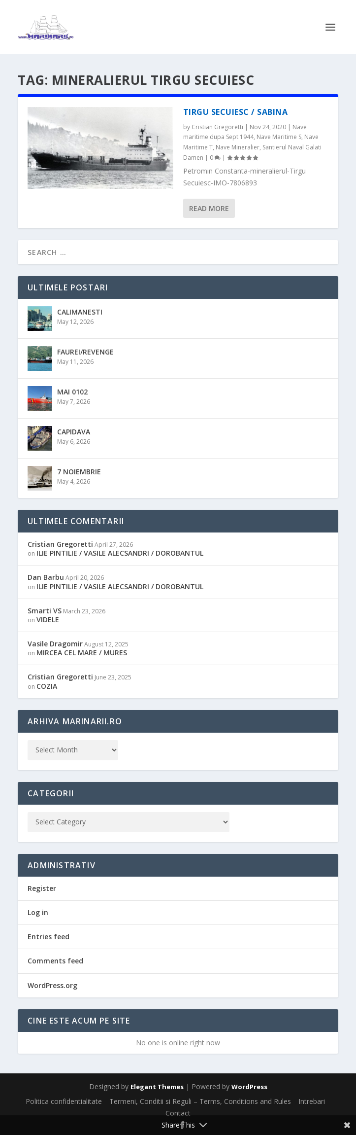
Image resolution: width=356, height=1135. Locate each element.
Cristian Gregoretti (217, 127)
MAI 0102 (72, 391)
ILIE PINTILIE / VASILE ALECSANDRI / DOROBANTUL (119, 553)
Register (42, 888)
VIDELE (47, 619)
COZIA (46, 686)
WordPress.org (52, 985)
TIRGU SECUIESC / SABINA (235, 111)
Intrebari (311, 1101)
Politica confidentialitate (64, 1101)
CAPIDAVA (73, 431)
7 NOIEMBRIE (79, 471)
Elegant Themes (157, 1086)
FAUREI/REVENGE (85, 351)
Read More (209, 208)
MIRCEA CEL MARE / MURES (81, 652)
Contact (178, 1113)
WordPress (249, 1086)
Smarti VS (45, 610)
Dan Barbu (46, 577)
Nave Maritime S (279, 137)
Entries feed (48, 936)
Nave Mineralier (237, 147)
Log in (38, 912)
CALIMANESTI (79, 312)
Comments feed (55, 960)
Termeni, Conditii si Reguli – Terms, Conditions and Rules (200, 1101)
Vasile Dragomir (55, 643)
